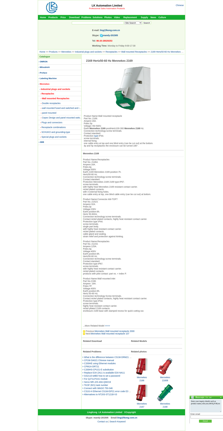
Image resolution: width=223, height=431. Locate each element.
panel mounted (49, 113)
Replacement (130, 17)
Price (63, 17)
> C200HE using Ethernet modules (99, 363)
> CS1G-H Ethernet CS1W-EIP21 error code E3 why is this (110, 391)
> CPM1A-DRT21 (90, 366)
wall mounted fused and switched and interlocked (65, 108)
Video (117, 17)
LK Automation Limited (107, 5)
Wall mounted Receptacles (134, 52)
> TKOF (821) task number (95, 385)
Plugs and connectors (52, 122)
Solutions (98, 17)
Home (43, 17)
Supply (144, 17)
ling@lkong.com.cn (110, 30)
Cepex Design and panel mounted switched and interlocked (70, 117)
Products (53, 17)
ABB (42, 142)
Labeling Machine (48, 78)
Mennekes (66, 52)
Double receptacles (51, 103)
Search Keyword (118, 421)
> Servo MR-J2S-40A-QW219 (96, 382)
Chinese (180, 5)
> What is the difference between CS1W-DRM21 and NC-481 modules (116, 357)
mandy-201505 (110, 35)
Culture (162, 17)
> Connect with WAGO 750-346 (97, 388)
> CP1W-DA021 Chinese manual (98, 360)
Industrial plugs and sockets (88, 52)
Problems (86, 17)
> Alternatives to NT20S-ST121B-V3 (99, 394)
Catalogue (44, 56)
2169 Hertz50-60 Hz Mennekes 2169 (168, 52)
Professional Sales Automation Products (107, 8)
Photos (108, 17)
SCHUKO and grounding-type (56, 132)
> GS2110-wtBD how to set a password (101, 376)
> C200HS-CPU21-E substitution (98, 369)
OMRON (44, 61)
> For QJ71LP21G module (95, 379)
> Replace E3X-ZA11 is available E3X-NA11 (103, 372)
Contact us (102, 421)
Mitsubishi (45, 67)
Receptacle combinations (54, 127)
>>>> (107, 325)
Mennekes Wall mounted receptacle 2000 (114, 331)
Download (74, 17)
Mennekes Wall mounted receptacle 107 (110, 333)
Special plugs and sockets (54, 137)
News (153, 17)
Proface (43, 73)
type (96, 136)
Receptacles (112, 52)
